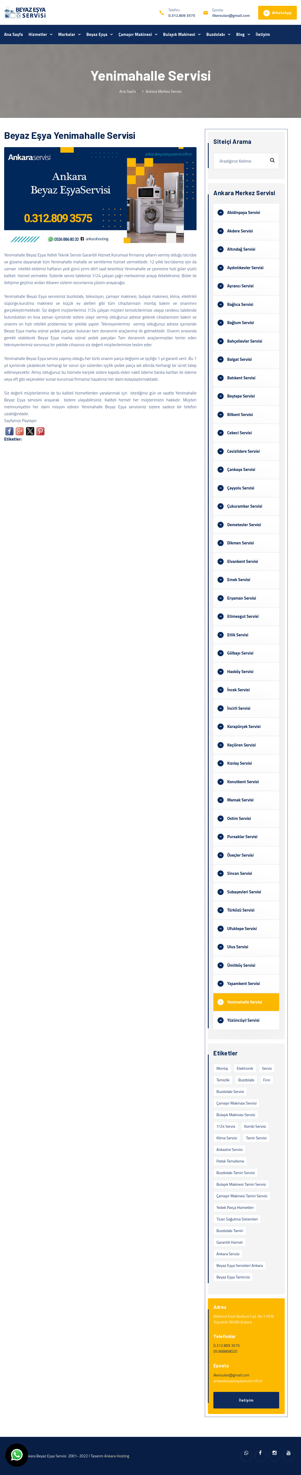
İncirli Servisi (238, 708)
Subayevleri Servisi (244, 892)
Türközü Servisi (241, 910)
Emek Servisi (238, 579)
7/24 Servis (225, 1126)
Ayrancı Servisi (240, 286)
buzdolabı (246, 1080)
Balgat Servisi (239, 359)
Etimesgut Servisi (243, 616)
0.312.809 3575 (181, 15)
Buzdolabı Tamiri (229, 1230)
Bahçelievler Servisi (244, 341)
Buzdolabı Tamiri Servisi (235, 1172)
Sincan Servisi (239, 873)
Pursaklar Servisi (242, 836)
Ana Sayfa (13, 34)
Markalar (66, 34)
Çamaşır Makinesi (135, 34)
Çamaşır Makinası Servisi (236, 1103)
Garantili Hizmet (229, 1242)
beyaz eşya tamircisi (233, 1277)
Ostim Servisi (239, 818)
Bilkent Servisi (240, 414)
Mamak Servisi (240, 800)
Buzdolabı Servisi (230, 1091)
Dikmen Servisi (240, 543)
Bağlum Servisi (240, 322)
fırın (266, 1080)
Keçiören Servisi (241, 745)
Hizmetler (37, 34)
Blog (240, 34)
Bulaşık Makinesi (179, 34)
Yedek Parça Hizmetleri (235, 1207)
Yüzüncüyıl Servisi (243, 1020)
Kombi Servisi (255, 1126)
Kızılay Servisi (239, 763)
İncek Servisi (238, 690)
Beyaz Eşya (97, 34)
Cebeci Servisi (239, 433)
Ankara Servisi (227, 1254)
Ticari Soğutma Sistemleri (237, 1219)
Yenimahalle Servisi (244, 1002)
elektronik (245, 1068)
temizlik (222, 1080)
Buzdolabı (215, 34)
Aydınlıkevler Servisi (245, 267)
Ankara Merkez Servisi (164, 91)
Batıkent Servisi (241, 378)
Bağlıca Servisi (240, 304)
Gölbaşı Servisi (240, 653)
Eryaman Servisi (241, 598)
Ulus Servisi (237, 947)
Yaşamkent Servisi (243, 983)
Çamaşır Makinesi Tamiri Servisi (241, 1196)
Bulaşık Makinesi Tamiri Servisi (241, 1184)
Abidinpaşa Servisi (243, 212)
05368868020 (225, 1351)
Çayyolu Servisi (240, 488)
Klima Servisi (226, 1138)
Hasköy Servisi (240, 671)
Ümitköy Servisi (241, 965)
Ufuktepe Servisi (242, 928)
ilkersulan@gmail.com (231, 15)
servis (267, 1068)
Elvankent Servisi (242, 561)
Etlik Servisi (237, 635)
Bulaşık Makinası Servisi (235, 1114)
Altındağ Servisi (241, 249)
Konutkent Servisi (243, 781)
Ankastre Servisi (229, 1149)
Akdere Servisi (240, 231)
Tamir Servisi (256, 1138)
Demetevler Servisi (244, 524)
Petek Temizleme (230, 1161)
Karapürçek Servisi (244, 726)
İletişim (263, 34)
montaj (222, 1068)
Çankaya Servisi (241, 469)
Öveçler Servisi (240, 855)
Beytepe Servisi (241, 396)
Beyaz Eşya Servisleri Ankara (239, 1265)
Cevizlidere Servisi (243, 451)
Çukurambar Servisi (244, 506)
